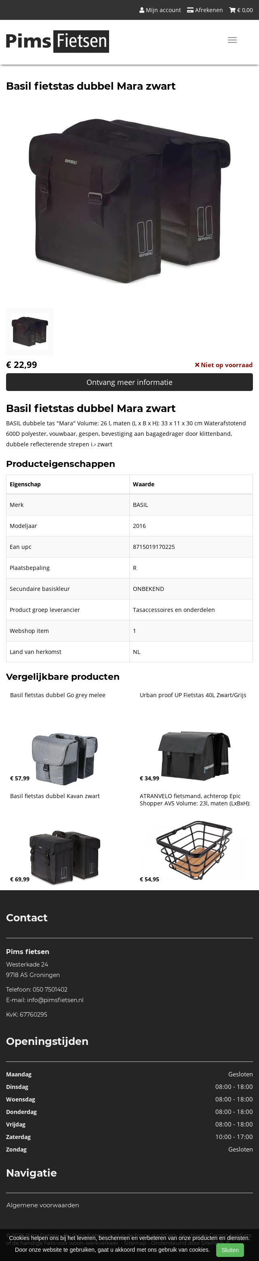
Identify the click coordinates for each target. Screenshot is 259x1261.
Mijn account (160, 10)
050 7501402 (50, 989)
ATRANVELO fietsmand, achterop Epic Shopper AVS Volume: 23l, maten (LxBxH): (195, 799)
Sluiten (230, 1250)
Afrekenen (205, 10)
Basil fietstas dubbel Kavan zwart (55, 796)
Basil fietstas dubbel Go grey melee (57, 695)
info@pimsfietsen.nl (55, 1000)
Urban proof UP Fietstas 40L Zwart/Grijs (193, 695)
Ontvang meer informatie (129, 382)
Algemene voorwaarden (42, 1205)
